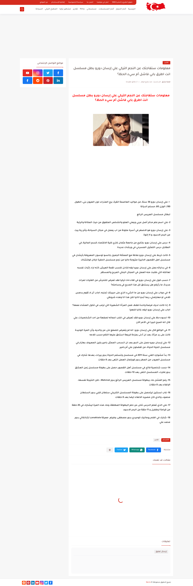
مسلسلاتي (92, 9)
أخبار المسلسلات (106, 9)
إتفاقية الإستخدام (58, 2)
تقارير (75, 9)
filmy (82, 9)
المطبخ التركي (51, 9)
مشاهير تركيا (65, 9)
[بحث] (22, 9)
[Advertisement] (96, 36)
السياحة (39, 9)
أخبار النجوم (121, 9)
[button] (153, 450)
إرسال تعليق (161, 552)
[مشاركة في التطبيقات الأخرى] (109, 450)
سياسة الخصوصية (75, 2)
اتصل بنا (90, 2)
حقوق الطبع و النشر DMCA (122, 2)
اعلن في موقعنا (102, 2)
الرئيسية (131, 9)
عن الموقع (44, 2)
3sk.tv (148, 582)
